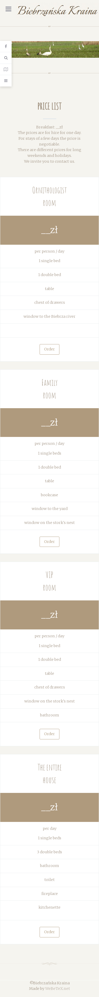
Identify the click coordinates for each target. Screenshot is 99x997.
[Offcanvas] (6, 80)
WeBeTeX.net (57, 988)
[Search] (6, 58)
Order (49, 349)
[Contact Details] (6, 69)
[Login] (6, 46)
